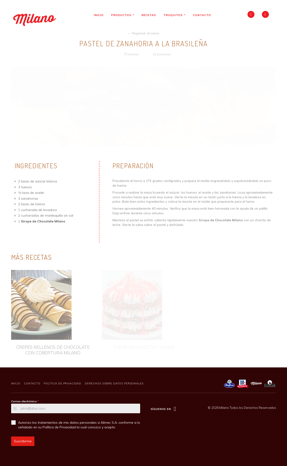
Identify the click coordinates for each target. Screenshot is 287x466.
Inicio (100, 15)
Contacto (204, 15)
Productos (124, 15)
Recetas (150, 15)
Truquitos (176, 15)
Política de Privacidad (62, 383)
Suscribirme (23, 441)
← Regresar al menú (143, 33)
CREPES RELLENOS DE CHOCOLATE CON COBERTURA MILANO (53, 350)
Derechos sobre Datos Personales (114, 383)
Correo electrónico (25, 401)
